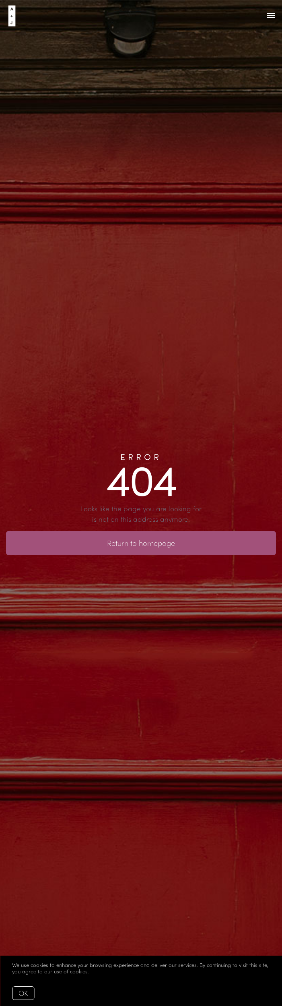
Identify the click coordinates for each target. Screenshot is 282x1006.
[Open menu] (271, 15)
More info (102, 971)
